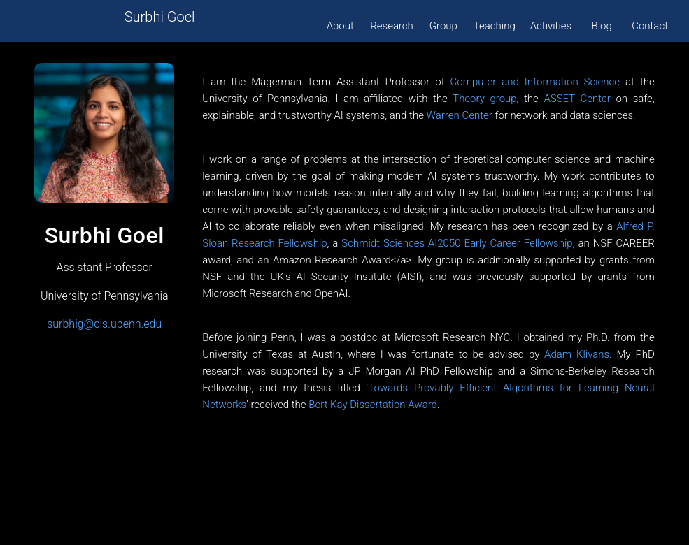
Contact (650, 26)
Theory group (484, 98)
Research (391, 26)
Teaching (495, 26)
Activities (550, 26)
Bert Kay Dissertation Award (372, 404)
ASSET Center (577, 98)
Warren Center (459, 115)
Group (443, 26)
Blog (602, 26)
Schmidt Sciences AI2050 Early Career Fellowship (456, 243)
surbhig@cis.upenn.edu (104, 323)
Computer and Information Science (535, 81)
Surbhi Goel (160, 16)
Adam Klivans (576, 354)
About (340, 26)
